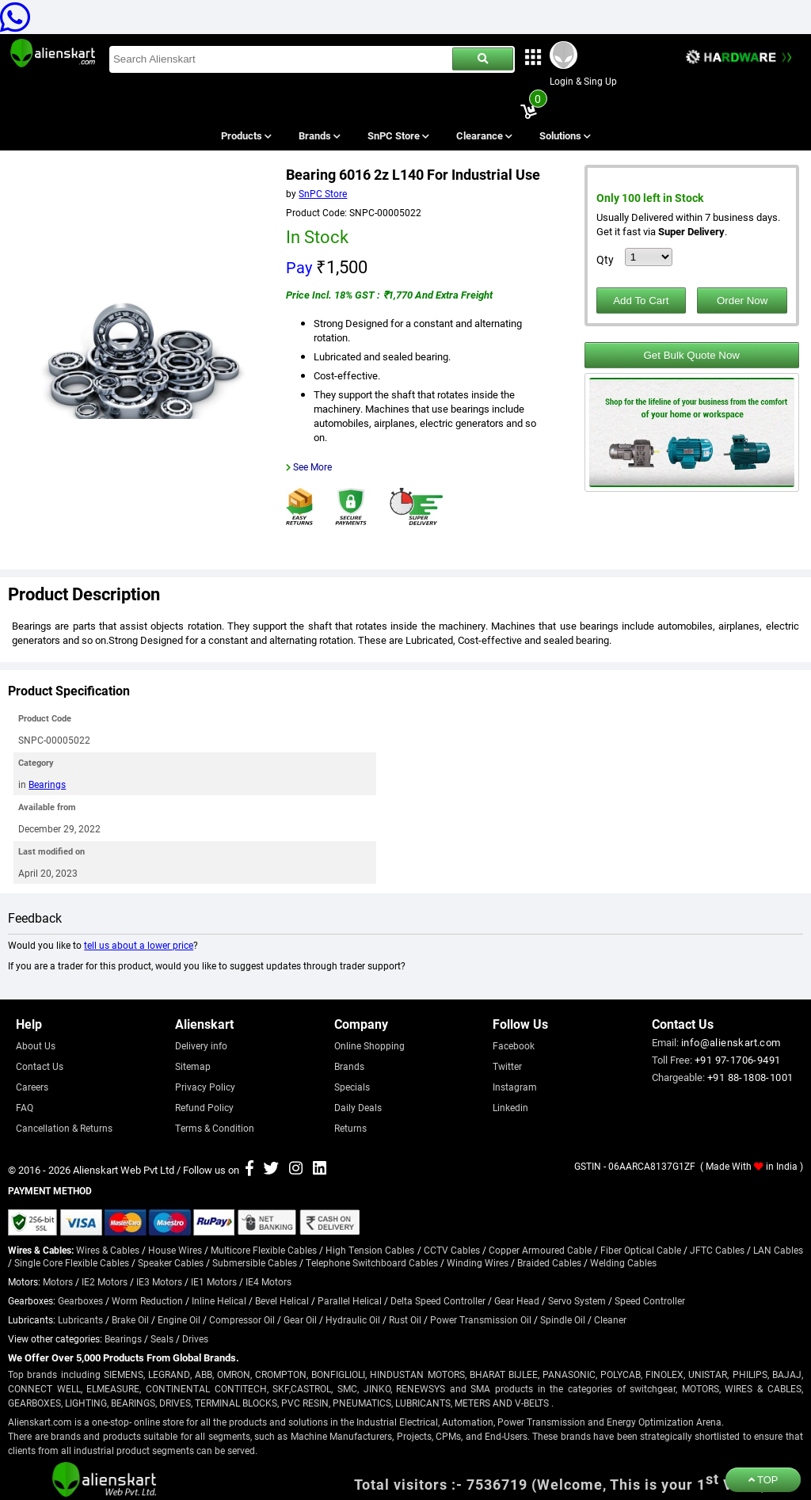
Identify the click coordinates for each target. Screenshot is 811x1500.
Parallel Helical (350, 1300)
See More (312, 466)
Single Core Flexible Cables (71, 1262)
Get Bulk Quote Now (691, 355)
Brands (318, 135)
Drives (195, 1338)
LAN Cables (778, 1249)
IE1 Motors (214, 1281)
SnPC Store (397, 135)
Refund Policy (204, 1107)
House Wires (175, 1249)
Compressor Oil (242, 1319)
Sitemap (193, 1066)
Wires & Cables (107, 1249)
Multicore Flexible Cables (264, 1249)
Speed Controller (650, 1300)
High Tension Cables (370, 1249)
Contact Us (39, 1066)
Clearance (483, 135)
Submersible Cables (254, 1262)
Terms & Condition (214, 1127)
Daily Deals (358, 1107)
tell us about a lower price (138, 944)
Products (245, 135)
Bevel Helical (282, 1300)
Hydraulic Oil (353, 1319)
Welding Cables (623, 1262)
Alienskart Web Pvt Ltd (123, 1170)
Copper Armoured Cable (540, 1249)
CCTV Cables (452, 1249)
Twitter (507, 1066)
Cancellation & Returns (64, 1127)
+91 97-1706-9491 (737, 1060)
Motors (58, 1281)
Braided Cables (549, 1262)
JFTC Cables (717, 1249)
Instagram (515, 1086)
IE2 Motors (105, 1281)
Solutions (564, 135)
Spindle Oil (562, 1319)
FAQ (24, 1107)
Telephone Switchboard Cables (372, 1262)
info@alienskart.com (731, 1042)
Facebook (514, 1045)
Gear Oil (300, 1319)
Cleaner (610, 1319)
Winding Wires (477, 1262)
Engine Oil (179, 1319)
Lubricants (80, 1319)
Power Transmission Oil (480, 1319)
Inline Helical (219, 1300)
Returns (350, 1127)
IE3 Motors (159, 1281)
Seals (161, 1338)
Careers (32, 1086)
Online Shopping (369, 1045)
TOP (763, 1480)
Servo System (577, 1300)
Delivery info (201, 1045)
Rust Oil (405, 1319)
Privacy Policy (205, 1086)
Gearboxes (80, 1300)
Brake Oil (130, 1319)
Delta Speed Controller (437, 1300)
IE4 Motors (268, 1281)
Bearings (47, 784)
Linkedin (510, 1107)
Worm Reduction (147, 1300)
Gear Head (516, 1300)
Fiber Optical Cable (640, 1249)
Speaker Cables (171, 1262)
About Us (35, 1045)
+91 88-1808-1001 (750, 1077)
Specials (352, 1086)
